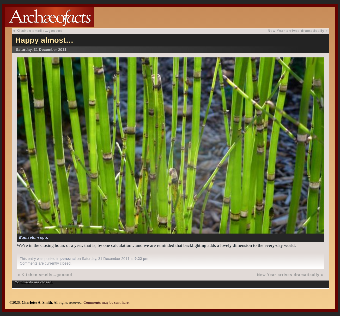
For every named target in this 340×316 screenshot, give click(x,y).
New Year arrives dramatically (296, 31)
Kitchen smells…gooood (40, 31)
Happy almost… (44, 40)
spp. (33, 237)
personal (68, 259)
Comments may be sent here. (106, 302)
